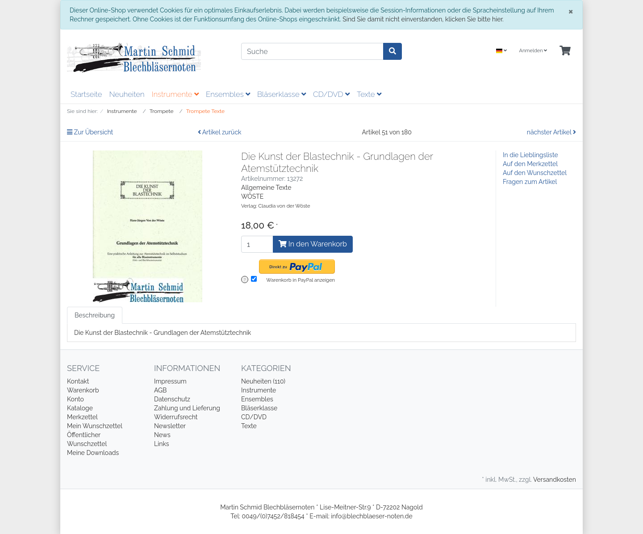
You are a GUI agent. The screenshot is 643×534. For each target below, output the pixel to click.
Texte (369, 94)
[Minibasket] (565, 51)
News (162, 434)
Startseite (86, 94)
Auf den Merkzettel (530, 163)
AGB (160, 390)
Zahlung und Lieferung (187, 408)
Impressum (170, 381)
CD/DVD (331, 94)
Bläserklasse (281, 94)
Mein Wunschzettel (94, 426)
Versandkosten (554, 479)
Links (161, 443)
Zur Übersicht (90, 132)
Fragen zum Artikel (530, 181)
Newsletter (170, 426)
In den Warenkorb (313, 244)
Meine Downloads (93, 452)
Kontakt (78, 381)
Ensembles (228, 94)
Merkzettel (82, 417)
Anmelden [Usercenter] (533, 51)
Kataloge (80, 408)
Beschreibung (95, 315)
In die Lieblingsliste (530, 155)
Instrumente (175, 94)
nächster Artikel (551, 132)
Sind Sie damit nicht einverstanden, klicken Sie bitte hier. (422, 19)
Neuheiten (126, 94)
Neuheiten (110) (263, 381)
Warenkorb (83, 390)
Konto (75, 399)
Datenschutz (172, 399)
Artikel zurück (220, 132)
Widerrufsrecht (176, 417)
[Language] (501, 51)
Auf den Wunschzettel (535, 172)
